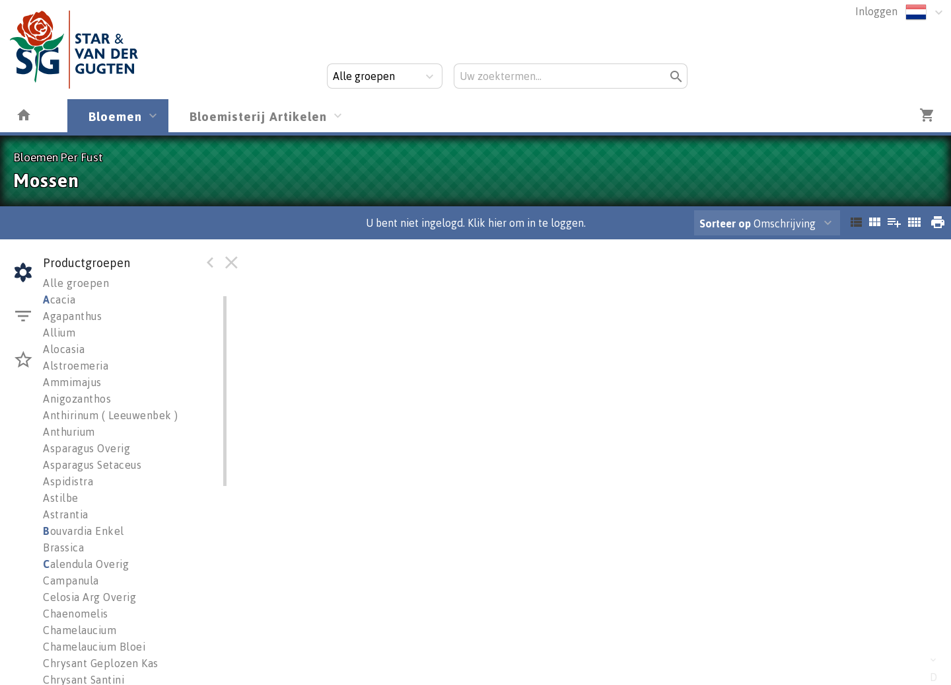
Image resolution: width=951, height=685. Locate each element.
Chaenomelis (75, 613)
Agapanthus (72, 316)
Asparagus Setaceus (92, 464)
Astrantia (65, 514)
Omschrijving (757, 223)
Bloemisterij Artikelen (258, 116)
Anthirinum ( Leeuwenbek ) (110, 415)
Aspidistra (68, 481)
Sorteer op (725, 223)
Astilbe (61, 497)
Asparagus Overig (86, 448)
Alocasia (64, 349)
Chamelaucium (79, 630)
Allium (59, 332)
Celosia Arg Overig (89, 597)
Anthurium (69, 431)
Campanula (71, 580)
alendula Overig (86, 564)
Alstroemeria (75, 365)
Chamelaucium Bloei (94, 646)
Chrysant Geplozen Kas (100, 663)
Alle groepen (76, 283)
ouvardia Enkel (83, 531)
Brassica (63, 547)
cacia (59, 299)
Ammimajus (72, 382)
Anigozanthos (77, 398)
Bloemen (115, 116)
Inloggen (876, 11)
